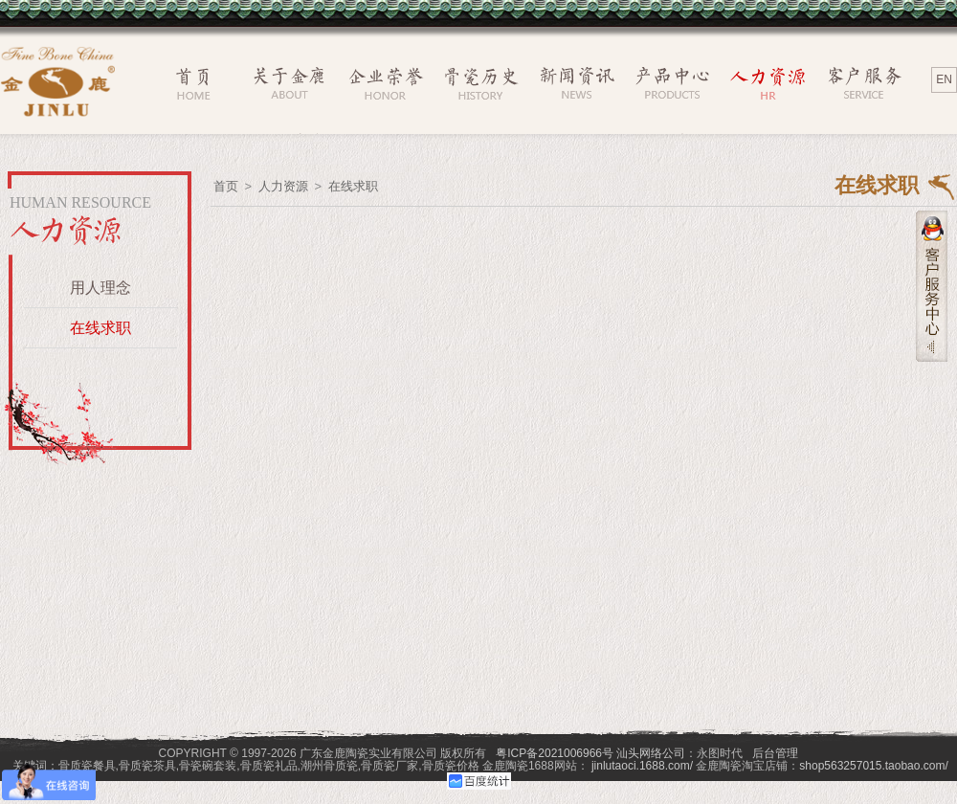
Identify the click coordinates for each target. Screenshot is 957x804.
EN (944, 79)
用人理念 (100, 287)
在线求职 (100, 328)
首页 (225, 186)
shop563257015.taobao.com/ (873, 765)
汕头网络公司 (650, 753)
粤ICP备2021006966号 (554, 753)
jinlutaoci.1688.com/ (642, 765)
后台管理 (775, 753)
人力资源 (283, 186)
